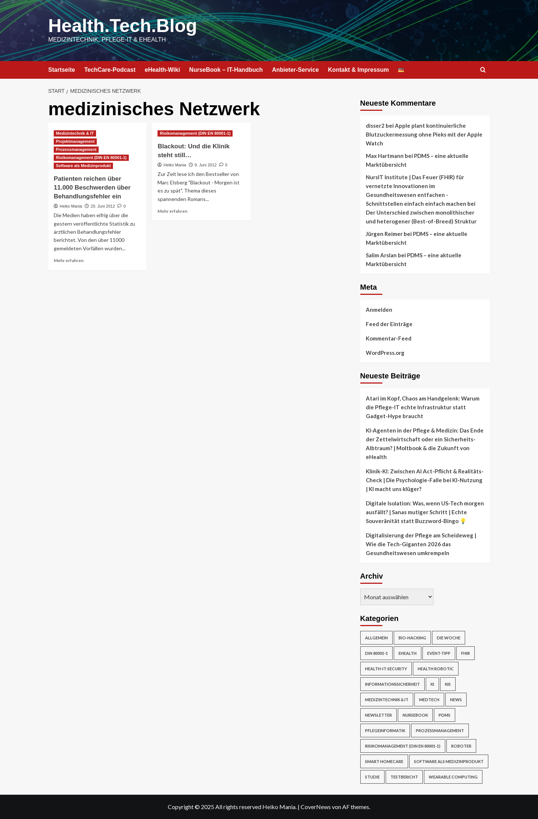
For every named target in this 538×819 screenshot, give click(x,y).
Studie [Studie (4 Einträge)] (372, 776)
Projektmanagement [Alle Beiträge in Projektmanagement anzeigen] (75, 141)
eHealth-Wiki (162, 70)
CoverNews (316, 806)
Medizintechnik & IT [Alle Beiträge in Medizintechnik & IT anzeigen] (75, 133)
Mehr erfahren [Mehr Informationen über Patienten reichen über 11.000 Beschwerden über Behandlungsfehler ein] (69, 260)
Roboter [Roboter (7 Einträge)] (461, 746)
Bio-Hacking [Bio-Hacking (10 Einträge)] (412, 637)
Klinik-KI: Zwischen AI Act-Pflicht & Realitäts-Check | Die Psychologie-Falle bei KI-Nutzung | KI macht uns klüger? (425, 480)
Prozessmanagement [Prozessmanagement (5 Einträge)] (440, 730)
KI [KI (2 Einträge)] (432, 684)
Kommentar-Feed (388, 338)
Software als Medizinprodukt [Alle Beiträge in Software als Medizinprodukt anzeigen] (83, 165)
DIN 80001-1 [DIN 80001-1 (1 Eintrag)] (376, 653)
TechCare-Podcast (109, 70)
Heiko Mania (71, 206)
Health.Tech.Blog (122, 25)
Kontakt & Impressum (358, 70)
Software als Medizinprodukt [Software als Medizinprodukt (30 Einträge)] (449, 761)
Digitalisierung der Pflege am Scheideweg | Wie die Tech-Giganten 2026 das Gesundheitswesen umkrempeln (421, 544)
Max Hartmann (385, 155)
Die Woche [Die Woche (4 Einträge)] (448, 637)
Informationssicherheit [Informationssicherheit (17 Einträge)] (392, 684)
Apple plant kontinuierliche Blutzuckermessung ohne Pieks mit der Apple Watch (424, 134)
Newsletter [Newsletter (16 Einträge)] (378, 715)
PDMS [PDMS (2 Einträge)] (444, 715)
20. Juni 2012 (103, 206)
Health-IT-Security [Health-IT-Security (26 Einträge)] (386, 668)
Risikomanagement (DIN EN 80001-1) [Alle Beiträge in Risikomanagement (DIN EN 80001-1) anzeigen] (91, 157)
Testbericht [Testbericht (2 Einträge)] (404, 776)
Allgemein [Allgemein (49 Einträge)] (376, 637)
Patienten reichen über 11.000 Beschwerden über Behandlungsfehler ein (92, 187)
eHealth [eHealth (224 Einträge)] (408, 653)
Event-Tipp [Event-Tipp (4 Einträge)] (438, 653)
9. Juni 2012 (206, 165)
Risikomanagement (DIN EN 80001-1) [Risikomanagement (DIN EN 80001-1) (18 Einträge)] (402, 746)
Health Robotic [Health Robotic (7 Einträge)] (436, 668)
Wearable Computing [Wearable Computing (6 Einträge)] (453, 776)
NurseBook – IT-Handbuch (226, 70)
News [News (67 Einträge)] (456, 699)
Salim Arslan (381, 255)
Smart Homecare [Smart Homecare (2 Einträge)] (384, 761)
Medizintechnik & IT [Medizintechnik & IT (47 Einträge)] (386, 699)
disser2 (375, 125)
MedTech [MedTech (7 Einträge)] (429, 699)
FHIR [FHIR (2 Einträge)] (465, 653)
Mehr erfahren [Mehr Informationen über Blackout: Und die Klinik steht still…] (172, 211)
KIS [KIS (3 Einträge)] (448, 684)
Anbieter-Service (295, 70)
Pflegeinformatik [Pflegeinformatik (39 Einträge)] (385, 730)
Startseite (61, 70)
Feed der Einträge (389, 324)
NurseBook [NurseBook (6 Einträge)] (415, 715)
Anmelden (379, 309)
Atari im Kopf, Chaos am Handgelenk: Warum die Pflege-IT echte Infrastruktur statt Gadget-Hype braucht (422, 407)
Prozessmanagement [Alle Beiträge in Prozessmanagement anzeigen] (76, 149)
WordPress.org (385, 352)
